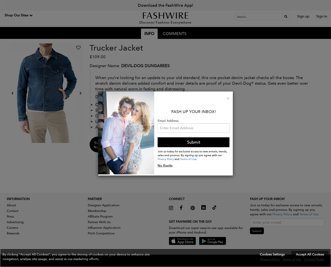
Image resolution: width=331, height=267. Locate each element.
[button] (165, 258)
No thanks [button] (165, 165)
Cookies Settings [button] (272, 254)
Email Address (168, 121)
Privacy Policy (166, 159)
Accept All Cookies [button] (310, 254)
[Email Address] (193, 128)
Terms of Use (188, 159)
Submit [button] (193, 142)
